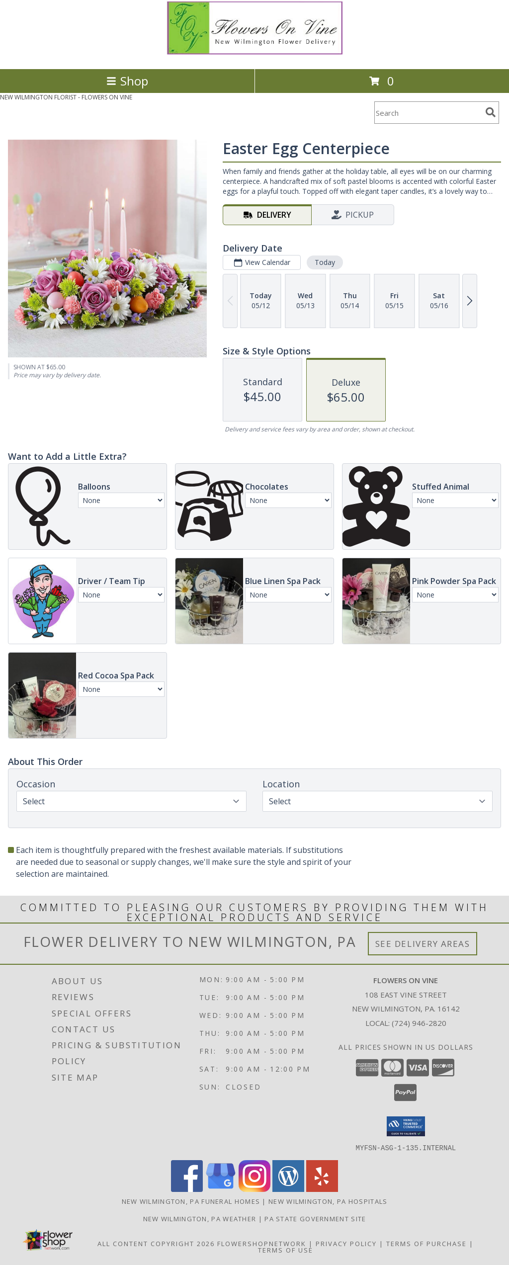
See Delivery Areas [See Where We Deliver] (422, 943)
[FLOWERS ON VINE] (255, 54)
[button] (406, 1126)
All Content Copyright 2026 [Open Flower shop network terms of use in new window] (156, 1243)
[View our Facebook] (187, 1188)
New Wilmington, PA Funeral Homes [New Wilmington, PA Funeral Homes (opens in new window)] (191, 1200)
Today (325, 262)
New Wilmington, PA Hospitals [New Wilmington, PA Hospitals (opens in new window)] (327, 1200)
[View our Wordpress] (288, 1188)
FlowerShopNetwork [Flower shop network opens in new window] (261, 1243)
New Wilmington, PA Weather (199, 1218)
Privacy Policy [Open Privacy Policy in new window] (346, 1243)
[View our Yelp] (322, 1188)
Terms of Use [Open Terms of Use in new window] (285, 1249)
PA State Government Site (315, 1218)
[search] (491, 112)
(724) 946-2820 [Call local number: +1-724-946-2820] (419, 1023)
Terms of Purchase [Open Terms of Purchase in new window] (426, 1243)
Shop (127, 81)
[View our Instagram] (254, 1188)
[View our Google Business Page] (221, 1188)
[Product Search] (428, 112)
